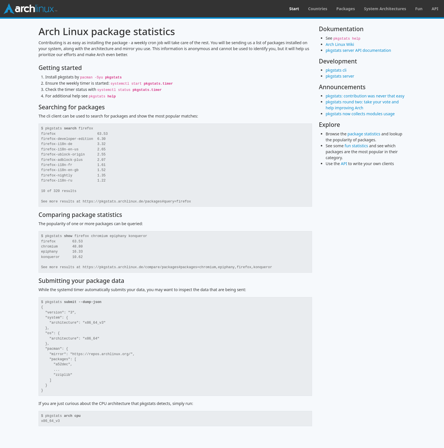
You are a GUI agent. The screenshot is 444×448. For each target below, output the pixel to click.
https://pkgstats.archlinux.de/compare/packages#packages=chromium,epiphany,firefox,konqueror (177, 267)
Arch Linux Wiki (340, 44)
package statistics (363, 133)
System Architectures (385, 8)
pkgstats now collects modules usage (360, 113)
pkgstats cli (336, 70)
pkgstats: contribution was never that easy (365, 96)
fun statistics (356, 145)
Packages (345, 8)
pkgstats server (340, 76)
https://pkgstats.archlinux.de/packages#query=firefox (137, 202)
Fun (418, 8)
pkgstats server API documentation (358, 50)
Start (294, 8)
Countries (317, 8)
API (435, 8)
